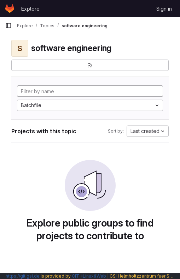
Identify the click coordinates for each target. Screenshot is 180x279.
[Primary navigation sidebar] (8, 25)
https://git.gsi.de (23, 276)
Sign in (164, 9)
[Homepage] (10, 8)
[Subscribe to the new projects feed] (90, 65)
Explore (30, 9)
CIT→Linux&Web (89, 276)
